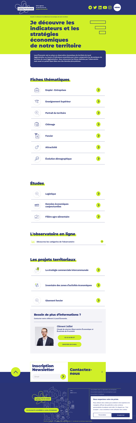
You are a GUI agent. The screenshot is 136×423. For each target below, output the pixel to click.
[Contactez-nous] (100, 371)
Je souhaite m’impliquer (97, 393)
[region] (111, 408)
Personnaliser (102, 415)
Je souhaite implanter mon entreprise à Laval (103, 391)
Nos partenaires (74, 391)
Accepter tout (121, 415)
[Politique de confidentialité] (63, 420)
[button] (15, 371)
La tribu (72, 389)
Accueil (32, 16)
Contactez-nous (81, 370)
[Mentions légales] (48, 420)
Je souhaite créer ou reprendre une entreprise (104, 388)
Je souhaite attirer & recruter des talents (102, 395)
